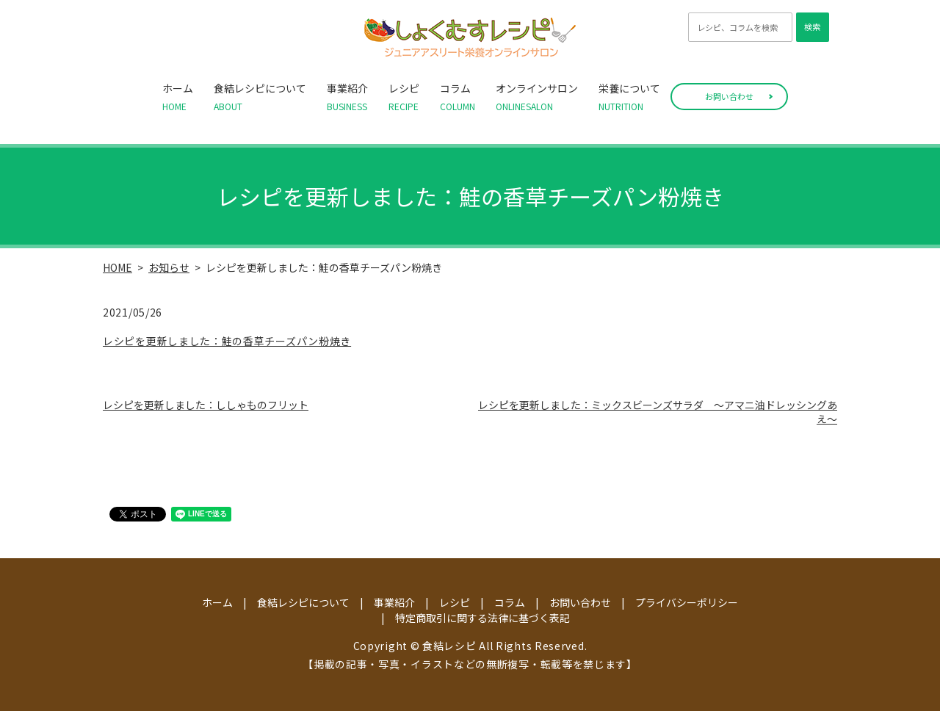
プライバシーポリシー (686, 602)
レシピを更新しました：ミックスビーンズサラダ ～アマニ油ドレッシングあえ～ (657, 412)
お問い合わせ (729, 96)
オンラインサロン (537, 97)
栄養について (629, 97)
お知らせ (168, 267)
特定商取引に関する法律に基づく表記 (482, 617)
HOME (117, 267)
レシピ (403, 97)
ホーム (177, 97)
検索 (812, 26)
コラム (457, 97)
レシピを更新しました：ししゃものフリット (205, 404)
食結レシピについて (260, 97)
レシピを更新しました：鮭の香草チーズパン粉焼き (227, 340)
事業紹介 (347, 97)
